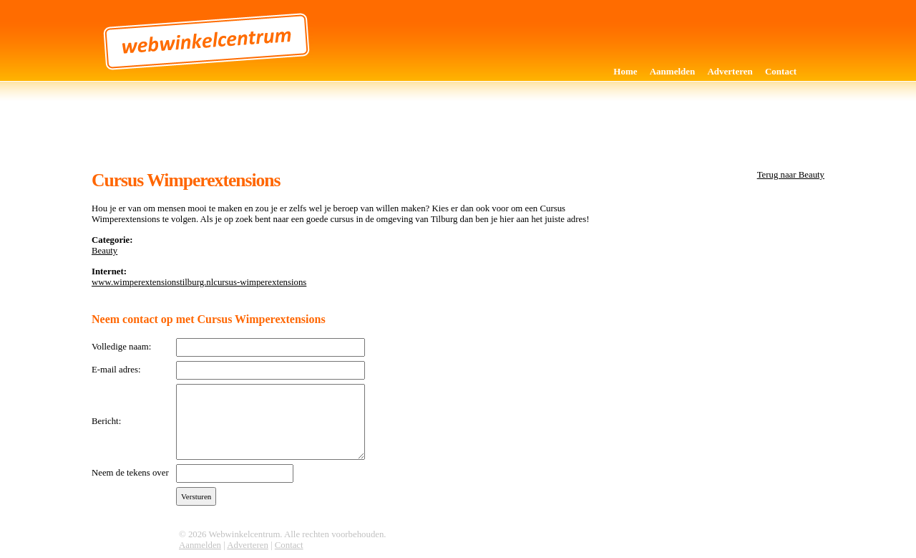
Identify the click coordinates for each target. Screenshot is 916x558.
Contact (780, 71)
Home (625, 71)
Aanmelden (673, 71)
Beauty (104, 251)
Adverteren (729, 71)
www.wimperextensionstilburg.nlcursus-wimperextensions (199, 282)
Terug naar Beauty (790, 175)
